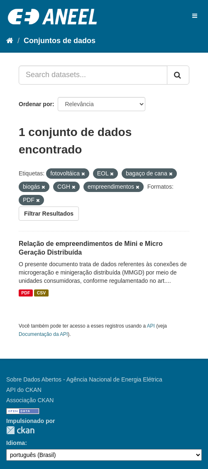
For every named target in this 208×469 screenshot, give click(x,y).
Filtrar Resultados (48, 213)
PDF (25, 292)
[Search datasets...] (93, 75)
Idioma (15, 443)
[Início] (9, 40)
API (151, 326)
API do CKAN (24, 389)
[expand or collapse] (195, 15)
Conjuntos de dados (59, 40)
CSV (41, 292)
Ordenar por (35, 104)
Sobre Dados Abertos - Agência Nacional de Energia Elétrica (84, 379)
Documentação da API (43, 334)
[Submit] (178, 75)
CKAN (20, 430)
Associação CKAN (30, 400)
